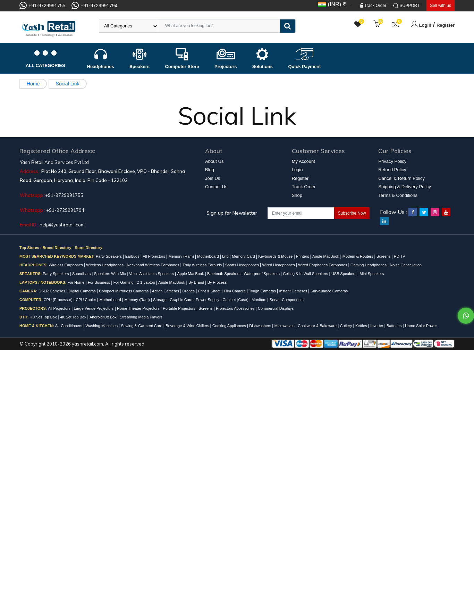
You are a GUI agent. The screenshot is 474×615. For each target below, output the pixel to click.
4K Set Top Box (73, 317)
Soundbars (82, 274)
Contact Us (216, 186)
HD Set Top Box (43, 317)
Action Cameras (166, 291)
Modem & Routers (358, 256)
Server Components (287, 300)
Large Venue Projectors (94, 308)
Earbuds (133, 256)
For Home (77, 282)
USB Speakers (344, 274)
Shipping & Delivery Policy (404, 186)
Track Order (373, 5)
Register (446, 25)
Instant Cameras (293, 291)
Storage (160, 300)
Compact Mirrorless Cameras (124, 291)
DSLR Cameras (52, 291)
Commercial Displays (276, 308)
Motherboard (208, 256)
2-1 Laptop (146, 282)
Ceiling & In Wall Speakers (306, 274)
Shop (297, 195)
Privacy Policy (392, 161)
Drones (189, 291)
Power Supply (208, 300)
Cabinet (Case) (236, 300)
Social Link (67, 83)
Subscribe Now (352, 213)
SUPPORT (406, 5)
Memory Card (244, 256)
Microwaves (285, 326)
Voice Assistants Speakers (152, 274)
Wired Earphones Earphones (323, 265)
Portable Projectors (179, 308)
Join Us (212, 178)
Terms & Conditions (397, 195)
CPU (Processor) (59, 300)
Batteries (395, 326)
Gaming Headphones (369, 265)
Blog (209, 169)
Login (425, 25)
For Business (99, 282)
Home (33, 83)
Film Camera (235, 291)
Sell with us (440, 5)
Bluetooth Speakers (224, 274)
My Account (303, 161)
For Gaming (124, 282)
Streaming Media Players (141, 317)
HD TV (399, 256)
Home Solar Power (421, 326)
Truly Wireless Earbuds (203, 265)
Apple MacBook (326, 256)
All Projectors (154, 256)
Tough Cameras (263, 291)
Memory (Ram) (182, 256)
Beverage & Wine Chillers (188, 326)
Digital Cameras (83, 291)
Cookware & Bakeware (318, 326)
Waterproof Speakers (262, 274)
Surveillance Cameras (329, 291)
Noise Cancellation (406, 265)
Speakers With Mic (110, 274)
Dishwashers (260, 326)
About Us (214, 161)
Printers (303, 256)
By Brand (196, 282)
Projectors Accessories (235, 308)
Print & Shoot (210, 291)
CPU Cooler (86, 300)
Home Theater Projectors (139, 308)
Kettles (361, 326)
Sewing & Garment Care (142, 326)
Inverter (377, 326)
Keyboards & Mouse (276, 256)
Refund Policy (392, 169)
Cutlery (346, 326)
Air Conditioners (69, 326)
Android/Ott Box (104, 317)
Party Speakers (109, 256)
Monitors (259, 300)
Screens (383, 256)
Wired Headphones (279, 265)
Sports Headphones (242, 265)
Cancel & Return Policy (401, 178)
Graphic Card (181, 300)
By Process (217, 282)
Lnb (225, 256)
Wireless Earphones (66, 265)
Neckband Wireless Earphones (153, 265)
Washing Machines (102, 326)
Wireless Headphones (105, 265)
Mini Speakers (372, 274)
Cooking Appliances (229, 326)
